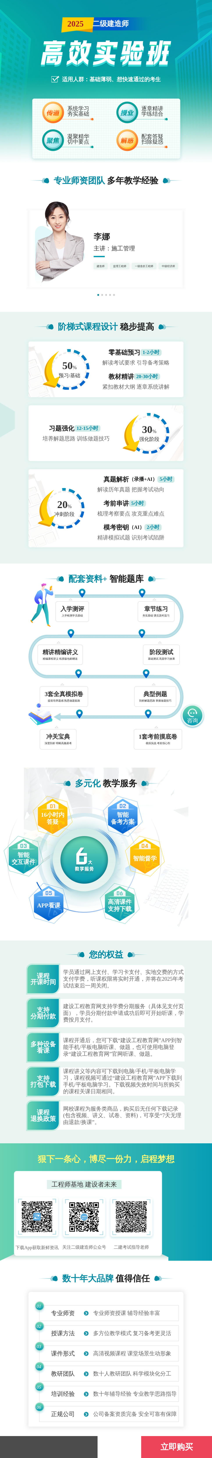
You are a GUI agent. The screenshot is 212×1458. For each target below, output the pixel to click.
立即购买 (176, 1446)
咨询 (192, 716)
